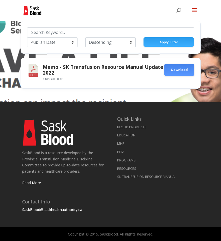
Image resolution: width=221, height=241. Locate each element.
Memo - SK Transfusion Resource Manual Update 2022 (103, 70)
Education (126, 135)
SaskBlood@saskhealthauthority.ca (52, 209)
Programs (126, 160)
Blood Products (132, 127)
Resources (126, 168)
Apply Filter (168, 42)
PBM (120, 151)
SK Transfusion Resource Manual (146, 176)
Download (179, 70)
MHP (120, 143)
